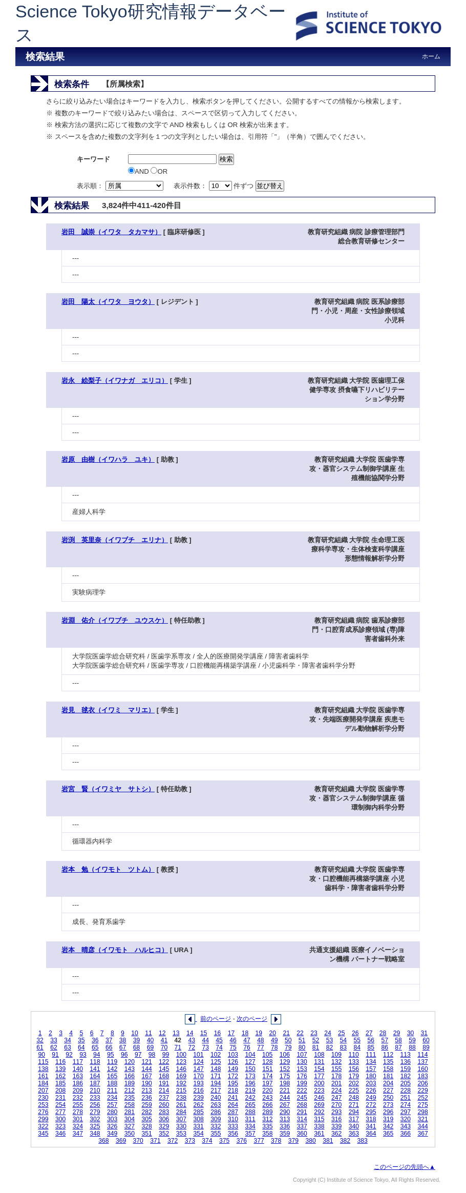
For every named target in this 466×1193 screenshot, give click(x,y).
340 (354, 1126)
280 (112, 1112)
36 (95, 1040)
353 (181, 1133)
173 (250, 1076)
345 (43, 1133)
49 (274, 1040)
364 (371, 1133)
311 (250, 1119)
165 (112, 1076)
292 (319, 1112)
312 (267, 1119)
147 (198, 1069)
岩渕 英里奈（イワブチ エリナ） (114, 540)
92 (69, 1054)
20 (272, 1033)
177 (319, 1076)
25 (341, 1033)
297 (405, 1112)
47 (246, 1040)
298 (422, 1112)
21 (286, 1033)
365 (388, 1133)
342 (388, 1126)
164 (95, 1076)
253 (43, 1104)
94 (96, 1054)
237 (164, 1097)
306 (164, 1119)
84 (357, 1047)
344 (422, 1126)
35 (81, 1040)
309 (215, 1119)
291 (302, 1112)
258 (129, 1104)
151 (267, 1069)
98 (152, 1054)
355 (215, 1133)
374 (207, 1140)
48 (260, 1040)
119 (112, 1061)
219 (250, 1090)
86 (384, 1047)
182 (405, 1076)
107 (301, 1054)
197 (267, 1083)
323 (60, 1126)
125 (215, 1061)
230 (43, 1097)
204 (388, 1083)
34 (67, 1040)
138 (43, 1069)
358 (267, 1133)
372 (172, 1140)
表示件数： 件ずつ (215, 186)
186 (78, 1083)
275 (422, 1104)
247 (336, 1097)
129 (285, 1061)
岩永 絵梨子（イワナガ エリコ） (114, 380)
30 (410, 1033)
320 (405, 1119)
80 (302, 1047)
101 (198, 1054)
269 (319, 1104)
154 (319, 1069)
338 (319, 1126)
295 (371, 1112)
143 (129, 1069)
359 (285, 1133)
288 (250, 1112)
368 (103, 1140)
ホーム (431, 56)
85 (370, 1047)
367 (422, 1133)
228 (405, 1090)
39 (136, 1040)
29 (396, 1033)
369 (121, 1140)
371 (155, 1140)
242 (250, 1097)
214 (164, 1090)
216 (198, 1090)
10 (134, 1033)
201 (336, 1083)
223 (319, 1090)
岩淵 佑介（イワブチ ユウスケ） (114, 620)
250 (388, 1097)
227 (388, 1090)
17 (231, 1033)
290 (285, 1112)
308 (198, 1119)
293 (336, 1112)
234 (112, 1097)
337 (302, 1126)
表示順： (121, 186)
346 (60, 1133)
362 (336, 1133)
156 (354, 1069)
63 (67, 1047)
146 (181, 1069)
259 (146, 1104)
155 (336, 1069)
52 (316, 1040)
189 (129, 1083)
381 (328, 1140)
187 (95, 1083)
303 (112, 1119)
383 (362, 1140)
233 (95, 1097)
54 (343, 1040)
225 (354, 1090)
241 (233, 1097)
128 (267, 1061)
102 (215, 1054)
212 (129, 1090)
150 (250, 1069)
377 (258, 1140)
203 (371, 1083)
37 (109, 1040)
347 (78, 1133)
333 (233, 1126)
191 (164, 1083)
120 (129, 1061)
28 (383, 1033)
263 (215, 1104)
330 (181, 1126)
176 (302, 1076)
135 (388, 1061)
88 (412, 1047)
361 (319, 1133)
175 (285, 1076)
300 (60, 1119)
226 (371, 1090)
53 (329, 1040)
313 (285, 1119)
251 (405, 1097)
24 (327, 1033)
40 (150, 1040)
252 (422, 1097)
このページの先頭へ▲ (404, 1166)
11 (148, 1033)
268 (302, 1104)
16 (217, 1033)
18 (245, 1033)
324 (78, 1126)
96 (124, 1054)
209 (78, 1090)
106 (285, 1054)
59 (412, 1040)
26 (355, 1033)
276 (43, 1112)
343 (405, 1126)
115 (43, 1061)
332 (215, 1126)
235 (129, 1097)
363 (354, 1133)
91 (55, 1054)
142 (112, 1069)
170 (198, 1076)
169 (181, 1076)
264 (233, 1104)
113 (405, 1054)
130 (302, 1061)
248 (354, 1097)
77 (260, 1047)
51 (302, 1040)
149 (233, 1069)
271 (354, 1104)
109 (336, 1054)
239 (198, 1097)
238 (181, 1097)
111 (371, 1054)
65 (95, 1047)
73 (205, 1047)
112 (388, 1054)
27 (369, 1033)
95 (110, 1054)
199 (302, 1083)
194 (215, 1083)
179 (354, 1076)
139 (60, 1069)
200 (319, 1083)
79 (288, 1047)
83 (343, 1047)
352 (164, 1133)
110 (354, 1054)
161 (43, 1076)
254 (60, 1104)
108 (319, 1054)
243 (267, 1097)
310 (233, 1119)
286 (215, 1112)
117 (78, 1061)
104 (250, 1054)
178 (336, 1076)
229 (422, 1090)
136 (405, 1061)
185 (60, 1083)
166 (129, 1076)
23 (313, 1033)
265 (250, 1104)
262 (198, 1104)
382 (345, 1140)
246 (319, 1097)
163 (78, 1076)
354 (198, 1133)
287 (233, 1112)
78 (274, 1047)
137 (422, 1061)
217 (215, 1090)
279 (95, 1112)
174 (267, 1076)
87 (398, 1047)
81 (316, 1047)
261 (181, 1104)
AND (139, 171)
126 (233, 1061)
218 (233, 1090)
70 (164, 1047)
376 (242, 1140)
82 (329, 1047)
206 (422, 1083)
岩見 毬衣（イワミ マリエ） (108, 710)
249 (371, 1097)
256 (95, 1104)
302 (95, 1119)
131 (319, 1061)
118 (95, 1061)
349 (112, 1133)
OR (159, 171)
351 (146, 1133)
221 (285, 1090)
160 (422, 1069)
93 (83, 1054)
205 (405, 1083)
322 (43, 1126)
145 (164, 1069)
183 (422, 1076)
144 (146, 1069)
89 (426, 1047)
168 (164, 1076)
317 (354, 1119)
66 (109, 1047)
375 (224, 1140)
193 (198, 1083)
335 (267, 1126)
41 (164, 1040)
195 (233, 1083)
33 (53, 1040)
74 (219, 1047)
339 (336, 1126)
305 (146, 1119)
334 (250, 1126)
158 (388, 1069)
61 (40, 1047)
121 (146, 1061)
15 (203, 1033)
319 (388, 1119)
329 (164, 1126)
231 (60, 1097)
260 (164, 1104)
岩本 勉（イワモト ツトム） (108, 869)
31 (424, 1033)
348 (95, 1133)
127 (250, 1061)
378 (276, 1140)
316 (336, 1119)
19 (259, 1033)
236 (146, 1097)
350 (129, 1133)
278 (78, 1112)
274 (405, 1104)
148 (215, 1069)
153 (302, 1069)
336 (285, 1126)
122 (164, 1061)
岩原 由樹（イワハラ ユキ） (108, 459)
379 (293, 1140)
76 (246, 1047)
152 (285, 1069)
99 (166, 1054)
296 (388, 1112)
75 (233, 1047)
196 (250, 1083)
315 (319, 1119)
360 (302, 1133)
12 (162, 1033)
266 (267, 1104)
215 (181, 1090)
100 (181, 1054)
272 (371, 1104)
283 (164, 1112)
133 (354, 1061)
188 (112, 1083)
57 (384, 1040)
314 (302, 1119)
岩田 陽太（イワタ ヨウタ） (108, 301)
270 (336, 1104)
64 (81, 1047)
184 (43, 1083)
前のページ (215, 1018)
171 (215, 1076)
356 (233, 1133)
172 (233, 1076)
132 (336, 1061)
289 (267, 1112)
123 (181, 1061)
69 (150, 1047)
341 (371, 1126)
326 (112, 1126)
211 (112, 1090)
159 (405, 1069)
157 (371, 1069)
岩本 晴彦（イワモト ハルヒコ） (114, 950)
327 (129, 1126)
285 (198, 1112)
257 (112, 1104)
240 (215, 1097)
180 (371, 1076)
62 (53, 1047)
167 (146, 1076)
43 (191, 1040)
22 (300, 1033)
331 (198, 1126)
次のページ (252, 1018)
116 (60, 1061)
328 (146, 1126)
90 (41, 1054)
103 (233, 1054)
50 (288, 1040)
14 (190, 1033)
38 (122, 1040)
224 (336, 1090)
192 (181, 1083)
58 (398, 1040)
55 (357, 1040)
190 (146, 1083)
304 (129, 1119)
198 (285, 1083)
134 (371, 1061)
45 (219, 1040)
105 (267, 1054)
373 (190, 1140)
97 (138, 1054)
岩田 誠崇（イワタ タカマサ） (111, 232)
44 (205, 1040)
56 (370, 1040)
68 (136, 1047)
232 (78, 1097)
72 (191, 1047)
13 (176, 1033)
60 (426, 1040)
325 (95, 1126)
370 (138, 1140)
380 (310, 1140)
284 (181, 1112)
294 (354, 1112)
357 (250, 1133)
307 (181, 1119)
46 (233, 1040)
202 (354, 1083)
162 (60, 1076)
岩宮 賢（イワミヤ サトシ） (108, 789)
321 (422, 1119)
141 (95, 1069)
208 (60, 1090)
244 (285, 1097)
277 (60, 1112)
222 (302, 1090)
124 (198, 1061)
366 (405, 1133)
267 (285, 1104)
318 (371, 1119)
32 (40, 1040)
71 (178, 1047)
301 (78, 1119)
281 (129, 1112)
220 (267, 1090)
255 (78, 1104)
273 (388, 1104)
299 (43, 1119)
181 (388, 1076)
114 (422, 1054)
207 (43, 1090)
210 (95, 1090)
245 (302, 1097)
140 (78, 1069)
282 (146, 1112)
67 (122, 1047)
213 (146, 1090)
